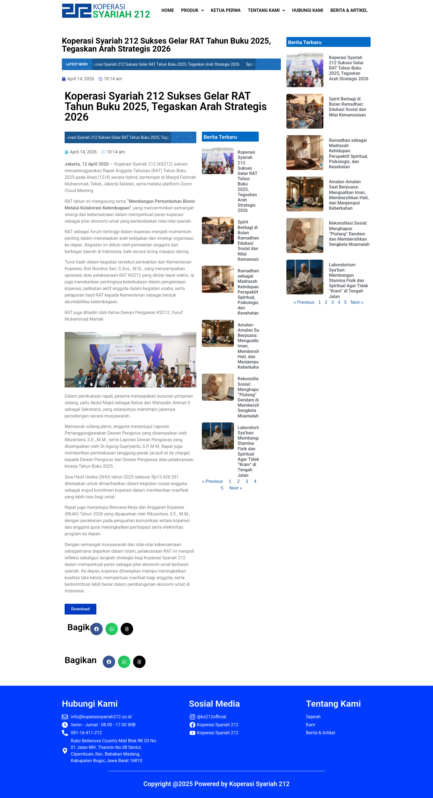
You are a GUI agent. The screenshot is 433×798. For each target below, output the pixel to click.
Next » (235, 488)
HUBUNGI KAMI (307, 10)
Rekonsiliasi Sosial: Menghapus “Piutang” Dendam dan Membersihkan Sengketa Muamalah (252, 397)
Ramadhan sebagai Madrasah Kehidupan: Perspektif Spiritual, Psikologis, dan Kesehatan (249, 292)
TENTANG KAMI (266, 10)
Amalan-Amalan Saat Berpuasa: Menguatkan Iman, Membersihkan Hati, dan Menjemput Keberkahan (349, 195)
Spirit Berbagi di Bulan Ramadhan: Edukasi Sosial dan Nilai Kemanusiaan (251, 240)
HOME (168, 10)
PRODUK (192, 10)
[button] (96, 629)
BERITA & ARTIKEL (349, 10)
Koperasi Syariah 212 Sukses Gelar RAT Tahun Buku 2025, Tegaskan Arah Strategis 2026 (165, 64)
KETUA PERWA (226, 10)
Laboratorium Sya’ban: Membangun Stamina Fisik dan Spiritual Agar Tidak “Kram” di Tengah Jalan (251, 451)
